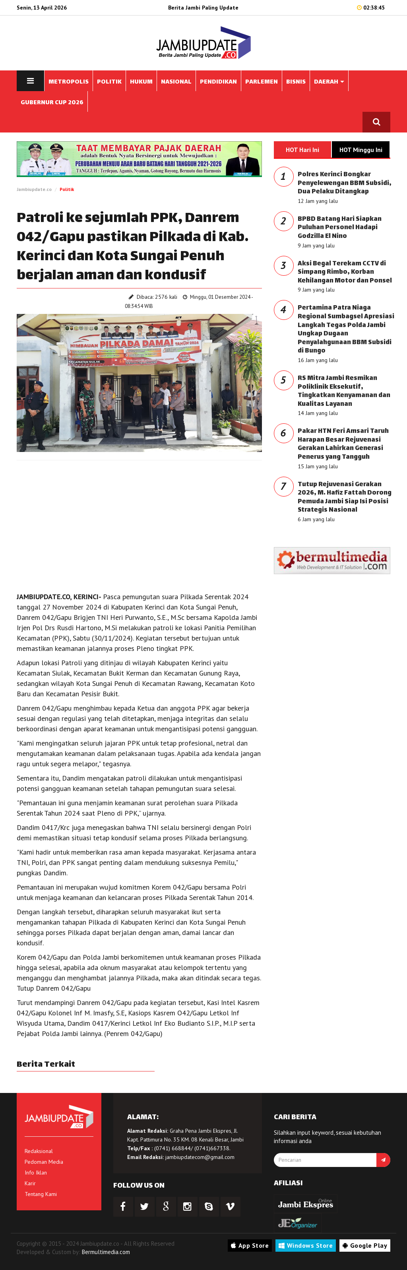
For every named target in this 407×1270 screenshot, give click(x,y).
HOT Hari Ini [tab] (302, 150)
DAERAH (329, 82)
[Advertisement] (139, 524)
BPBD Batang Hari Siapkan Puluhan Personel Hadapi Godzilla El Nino (340, 228)
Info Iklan (36, 1172)
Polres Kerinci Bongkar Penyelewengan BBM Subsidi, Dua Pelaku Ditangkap (344, 183)
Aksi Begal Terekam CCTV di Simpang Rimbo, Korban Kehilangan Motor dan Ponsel (345, 272)
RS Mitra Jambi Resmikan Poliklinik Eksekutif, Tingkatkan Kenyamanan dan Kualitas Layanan (344, 391)
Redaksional (39, 1151)
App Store (250, 1245)
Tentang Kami (41, 1194)
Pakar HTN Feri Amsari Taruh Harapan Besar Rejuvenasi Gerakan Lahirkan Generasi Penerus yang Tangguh (343, 444)
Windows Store (306, 1245)
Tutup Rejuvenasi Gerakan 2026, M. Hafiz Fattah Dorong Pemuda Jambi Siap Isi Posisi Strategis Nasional (344, 497)
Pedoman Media (44, 1161)
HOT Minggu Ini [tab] (360, 150)
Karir (30, 1183)
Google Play (365, 1245)
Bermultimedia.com (106, 1252)
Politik (67, 189)
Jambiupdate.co (34, 189)
